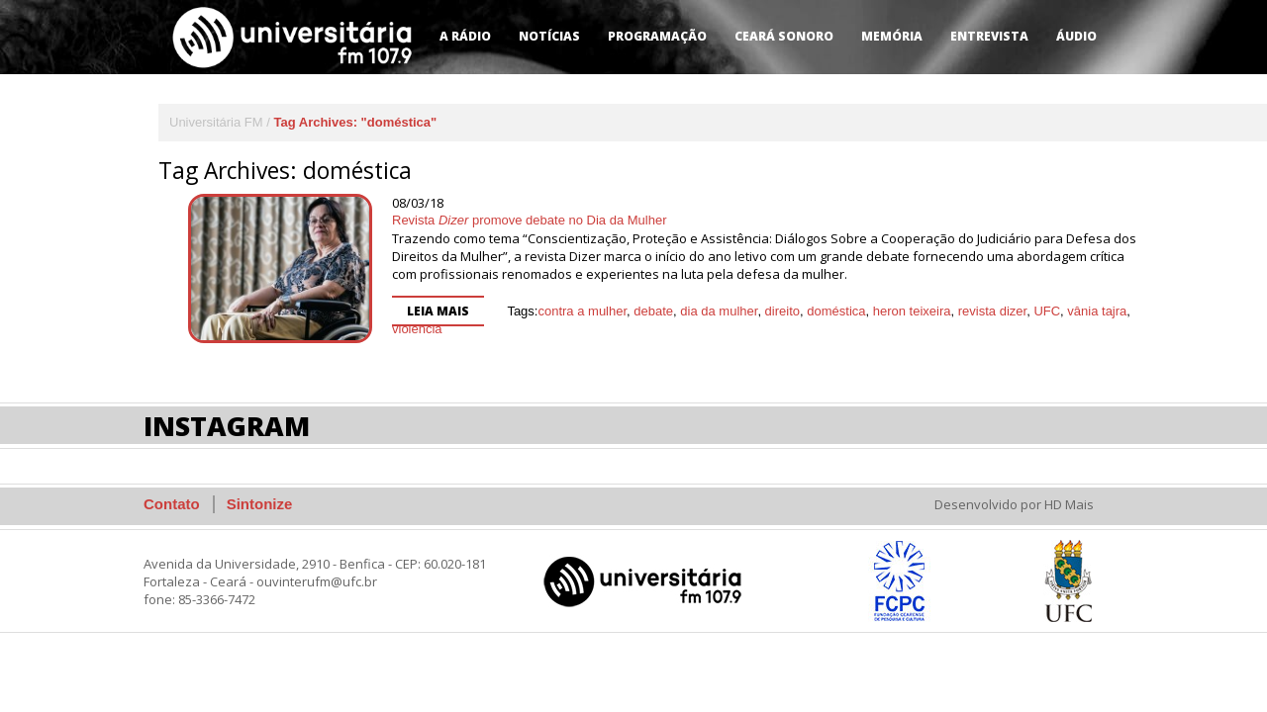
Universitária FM (216, 122)
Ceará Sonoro (783, 36)
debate (653, 311)
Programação (657, 36)
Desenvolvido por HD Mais (1014, 504)
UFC (1046, 311)
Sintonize (260, 503)
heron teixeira (912, 311)
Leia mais (438, 311)
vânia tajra (1096, 311)
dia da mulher (718, 311)
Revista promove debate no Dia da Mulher (529, 220)
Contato (172, 503)
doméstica (836, 311)
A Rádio (465, 36)
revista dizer (992, 311)
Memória (892, 36)
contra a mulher (582, 311)
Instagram (227, 425)
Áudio (1076, 36)
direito (782, 311)
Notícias (549, 36)
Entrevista (989, 36)
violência (417, 328)
